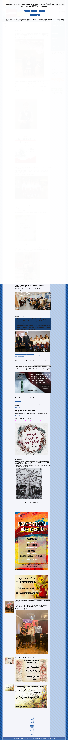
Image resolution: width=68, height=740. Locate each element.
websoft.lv (53, 738)
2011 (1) (31, 734)
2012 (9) (31, 733)
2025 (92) (32, 718)
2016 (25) (32, 728)
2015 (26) (32, 729)
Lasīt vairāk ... (18, 363)
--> (8, 710)
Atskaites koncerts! (19, 683)
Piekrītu (27, 10)
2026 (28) (32, 717)
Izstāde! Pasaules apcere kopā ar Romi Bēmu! (25, 397)
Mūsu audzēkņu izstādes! (21, 457)
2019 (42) (32, 725)
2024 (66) (32, 719)
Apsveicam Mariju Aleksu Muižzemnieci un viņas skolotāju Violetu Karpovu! (33, 600)
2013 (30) (32, 732)
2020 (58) (32, 723)
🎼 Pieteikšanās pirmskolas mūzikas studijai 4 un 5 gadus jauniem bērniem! (32, 404)
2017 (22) (32, 727)
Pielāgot (34, 10)
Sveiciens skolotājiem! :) (20, 418)
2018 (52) (32, 726)
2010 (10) (32, 735)
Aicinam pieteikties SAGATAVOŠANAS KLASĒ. (26, 410)
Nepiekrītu (42, 10)
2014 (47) (32, 730)
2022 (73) (32, 721)
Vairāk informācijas (35, 15)
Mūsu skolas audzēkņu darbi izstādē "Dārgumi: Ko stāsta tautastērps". (31, 360)
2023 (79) (32, 720)
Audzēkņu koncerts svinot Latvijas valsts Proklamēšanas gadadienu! (31, 366)
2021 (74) (32, 722)
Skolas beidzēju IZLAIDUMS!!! (22, 657)
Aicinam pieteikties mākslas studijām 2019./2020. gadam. (28, 502)
